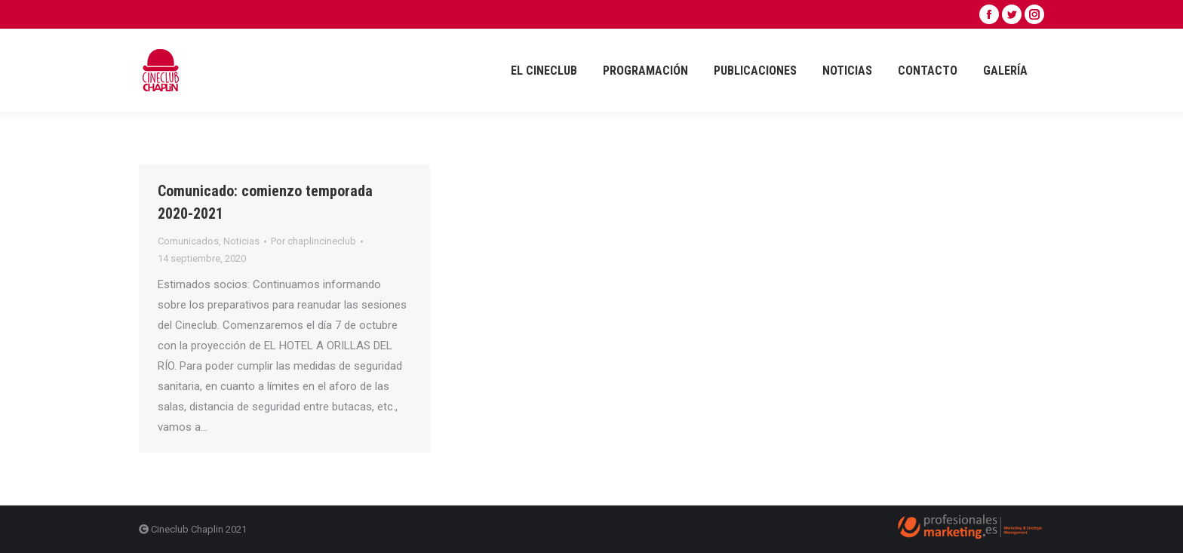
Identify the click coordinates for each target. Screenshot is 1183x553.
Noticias (241, 241)
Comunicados (188, 241)
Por (313, 241)
